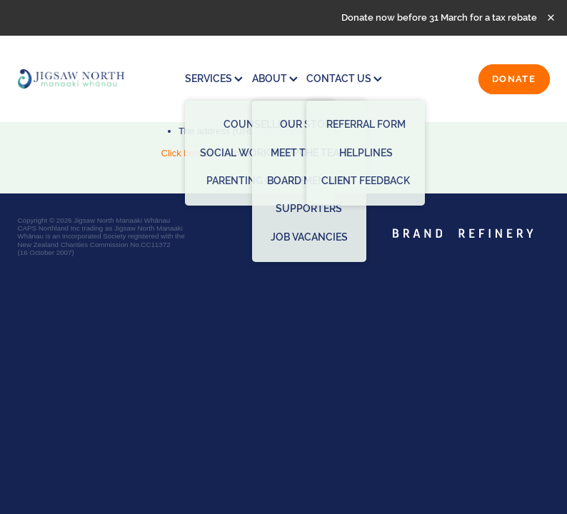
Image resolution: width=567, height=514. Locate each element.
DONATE (514, 79)
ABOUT (275, 78)
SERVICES (214, 78)
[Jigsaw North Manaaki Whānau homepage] (71, 79)
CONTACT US (344, 78)
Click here (182, 153)
